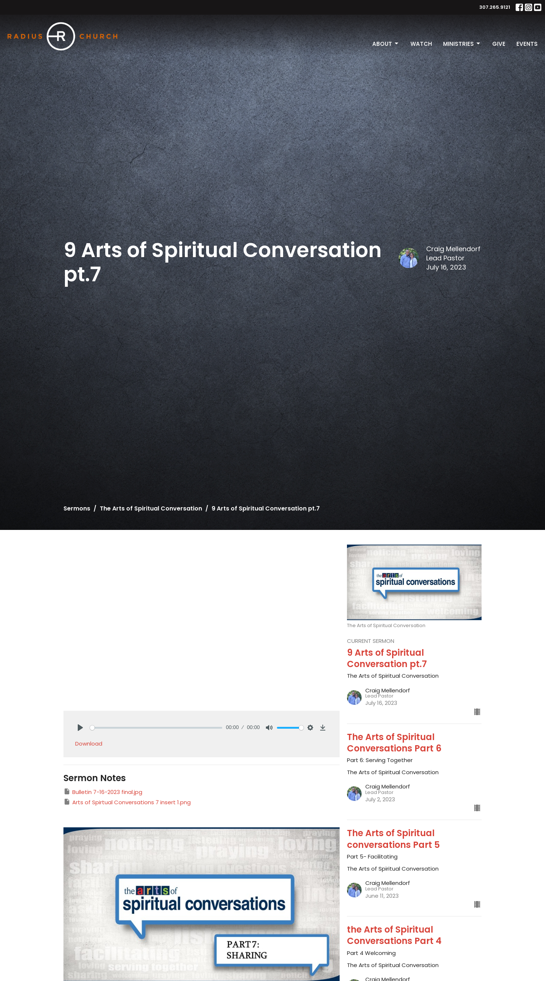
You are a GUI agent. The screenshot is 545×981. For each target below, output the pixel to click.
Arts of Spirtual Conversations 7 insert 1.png (127, 802)
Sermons (76, 508)
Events (527, 44)
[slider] (156, 727)
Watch (421, 44)
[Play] (80, 727)
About (385, 44)
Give (498, 44)
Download (88, 743)
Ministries (462, 44)
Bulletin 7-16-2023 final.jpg (102, 792)
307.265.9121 (494, 7)
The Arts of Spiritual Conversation (151, 508)
